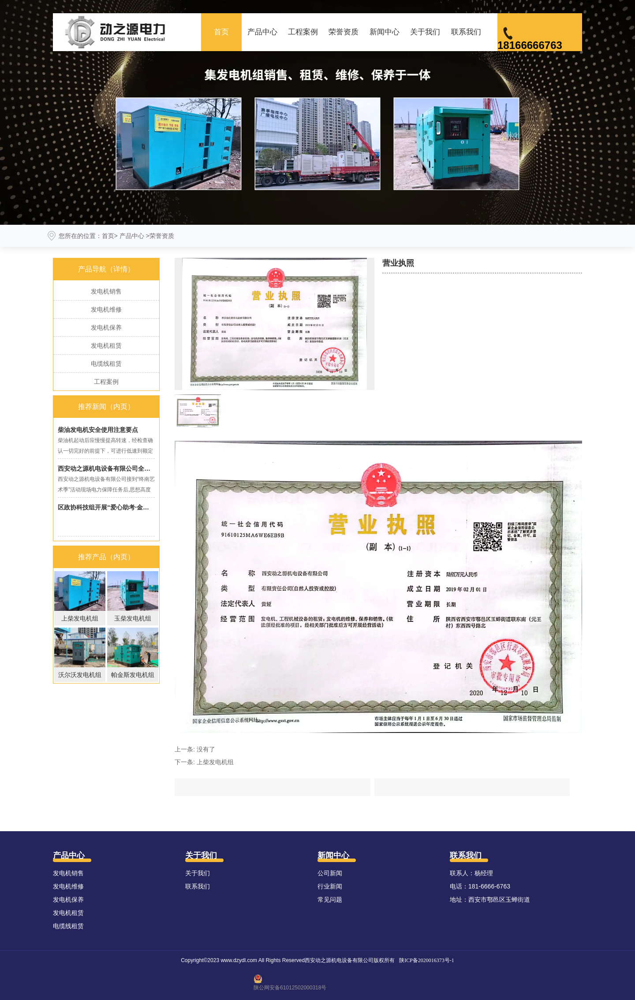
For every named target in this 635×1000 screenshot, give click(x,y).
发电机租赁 (106, 345)
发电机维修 (106, 309)
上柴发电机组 (215, 762)
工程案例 (303, 32)
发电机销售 (106, 291)
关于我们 (425, 32)
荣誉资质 (344, 32)
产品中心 (262, 32)
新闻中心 (385, 32)
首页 (221, 32)
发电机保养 (106, 327)
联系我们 (466, 32)
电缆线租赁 (106, 363)
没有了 (206, 749)
